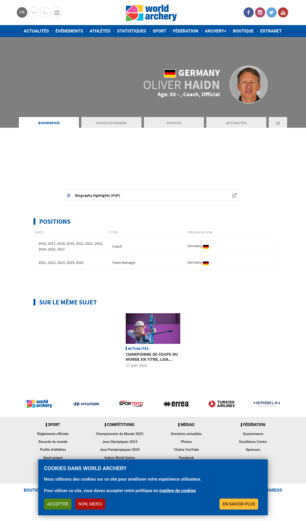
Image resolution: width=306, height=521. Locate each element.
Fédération (185, 30)
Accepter (57, 503)
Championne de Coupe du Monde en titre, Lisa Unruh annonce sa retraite (152, 361)
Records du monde (52, 442)
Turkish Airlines (221, 404)
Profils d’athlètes (53, 450)
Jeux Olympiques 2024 (119, 442)
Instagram (260, 12)
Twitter (271, 12)
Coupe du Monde (111, 122)
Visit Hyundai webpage (86, 404)
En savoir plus (239, 503)
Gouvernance (253, 434)
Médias (187, 425)
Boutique (243, 30)
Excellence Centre (253, 442)
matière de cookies (177, 490)
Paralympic (45, 12)
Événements (69, 30)
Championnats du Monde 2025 (119, 434)
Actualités (36, 30)
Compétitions (120, 425)
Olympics (33, 12)
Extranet (271, 30)
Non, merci (90, 503)
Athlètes (100, 30)
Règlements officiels (53, 434)
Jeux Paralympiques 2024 (120, 450)
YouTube (283, 12)
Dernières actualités (186, 434)
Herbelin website (267, 404)
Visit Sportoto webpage (131, 404)
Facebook (248, 12)
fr (21, 12)
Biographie (49, 122)
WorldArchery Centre (56, 12)
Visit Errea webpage (176, 404)
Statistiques (131, 30)
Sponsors (253, 450)
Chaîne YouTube (186, 450)
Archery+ (215, 30)
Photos (174, 122)
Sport (159, 30)
